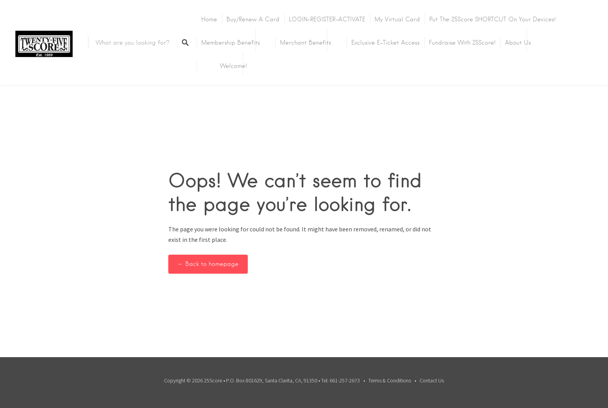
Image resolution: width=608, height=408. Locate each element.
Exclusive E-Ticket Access (385, 42)
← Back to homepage (208, 263)
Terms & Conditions (389, 380)
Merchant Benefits (305, 42)
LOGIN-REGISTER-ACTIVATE (327, 19)
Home (209, 19)
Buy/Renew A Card (253, 19)
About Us (518, 42)
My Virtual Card (397, 19)
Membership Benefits (230, 42)
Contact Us (432, 380)
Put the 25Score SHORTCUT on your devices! (492, 19)
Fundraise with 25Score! (462, 42)
